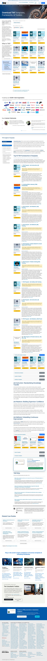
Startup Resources (38, 654)
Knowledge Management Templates (23, 648)
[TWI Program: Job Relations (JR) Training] (33, 33)
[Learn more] (36, 222)
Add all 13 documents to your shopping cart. (21, 91)
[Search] (13, 3)
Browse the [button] (23, 2)
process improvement (17, 422)
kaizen (22, 421)
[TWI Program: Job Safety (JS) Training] (33, 48)
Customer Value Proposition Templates (15, 647)
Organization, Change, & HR (14, 656)
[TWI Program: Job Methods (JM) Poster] (41, 63)
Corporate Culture (42, 577)
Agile (21, 575)
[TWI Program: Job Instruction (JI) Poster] (41, 48)
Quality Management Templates (32, 648)
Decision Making (38, 578)
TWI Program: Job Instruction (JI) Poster (41, 53)
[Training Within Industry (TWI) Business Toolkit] (24, 63)
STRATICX (24, 444)
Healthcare (4, 156)
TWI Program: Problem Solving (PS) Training (24, 53)
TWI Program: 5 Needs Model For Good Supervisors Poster (16, 53)
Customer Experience (16, 574)
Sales (7, 577)
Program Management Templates (32, 646)
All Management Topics (8, 5)
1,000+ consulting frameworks (15, 594)
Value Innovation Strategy (39, 655)
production (17, 430)
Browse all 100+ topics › (38, 580)
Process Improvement (6, 159)
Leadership (40, 574)
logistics (15, 151)
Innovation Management (5, 574)
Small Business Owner (39, 653)
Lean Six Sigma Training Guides (32, 654)
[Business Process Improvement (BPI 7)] (33, 438)
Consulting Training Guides (22, 655)
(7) (16, 27)
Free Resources (30, 652)
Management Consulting (14, 657)
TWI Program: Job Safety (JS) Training (33, 52)
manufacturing (27, 150)
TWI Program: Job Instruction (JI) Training (16, 38)
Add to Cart (16, 57)
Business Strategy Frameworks (23, 652)
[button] (21, 130)
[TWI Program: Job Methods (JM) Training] (41, 33)
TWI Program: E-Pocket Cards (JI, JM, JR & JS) (32, 67)
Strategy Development (7, 573)
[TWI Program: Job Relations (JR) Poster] (16, 63)
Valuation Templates (38, 645)
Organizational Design (38, 575)
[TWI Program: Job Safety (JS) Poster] (16, 78)
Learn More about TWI (7, 58)
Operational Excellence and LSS (15, 655)
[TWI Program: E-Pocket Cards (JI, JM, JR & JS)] (33, 63)
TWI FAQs (4, 151)
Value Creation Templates (39, 647)
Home (3, 5)
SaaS (20, 574)
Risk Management (28, 572)
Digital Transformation (19, 573)
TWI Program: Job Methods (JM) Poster (41, 67)
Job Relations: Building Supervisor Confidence (7, 148)
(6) (21, 27)
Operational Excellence (15, 5)
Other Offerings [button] (31, 2)
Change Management (38, 573)
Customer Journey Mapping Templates (15, 646)
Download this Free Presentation (35, 468)
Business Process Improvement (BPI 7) (33, 442)
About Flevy (35, 3)
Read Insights (42, 372)
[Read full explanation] (36, 489)
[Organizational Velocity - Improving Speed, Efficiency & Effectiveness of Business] (25, 438)
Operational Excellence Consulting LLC (36, 444)
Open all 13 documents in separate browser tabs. (21, 90)
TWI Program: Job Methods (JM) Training (41, 38)
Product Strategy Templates (31, 645)
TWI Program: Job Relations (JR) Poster (16, 67)
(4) (17, 22)
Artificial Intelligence (16, 572)
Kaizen (8, 156)
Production (4, 161)
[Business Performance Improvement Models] (41, 438)
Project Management (30, 575)
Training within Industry (6, 162)
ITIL (13, 576)
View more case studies (23, 543)
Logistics (27, 576)
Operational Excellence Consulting (18, 54)
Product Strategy (38, 652)
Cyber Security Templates (14, 648)
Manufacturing (26, 573)
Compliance (37, 576)
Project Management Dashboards (32, 647)
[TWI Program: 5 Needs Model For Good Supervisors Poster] (16, 48)
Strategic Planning (4, 576)
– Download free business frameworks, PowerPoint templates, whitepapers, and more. (23, 0)
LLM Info (29, 655)
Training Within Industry (17, 141)
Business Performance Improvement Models (40, 443)
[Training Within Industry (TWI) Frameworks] (24, 33)
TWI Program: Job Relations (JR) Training (33, 38)
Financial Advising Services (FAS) (23, 656)
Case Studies (20, 653)
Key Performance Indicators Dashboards (23, 646)
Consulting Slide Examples (22, 654)
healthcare (41, 150)
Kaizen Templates (21, 645)
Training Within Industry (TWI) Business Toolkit (24, 67)
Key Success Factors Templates (23, 647)
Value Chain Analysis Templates (40, 646)
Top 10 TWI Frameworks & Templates (7, 145)
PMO (25, 576)
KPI (2, 573)
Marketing (9, 577)
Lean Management (30, 653)
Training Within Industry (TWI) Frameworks (23, 38)
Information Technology (16, 575)
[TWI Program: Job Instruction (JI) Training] (16, 33)
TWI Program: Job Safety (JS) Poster (16, 82)
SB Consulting (24, 69)
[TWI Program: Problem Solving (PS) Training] (24, 48)
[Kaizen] (17, 438)
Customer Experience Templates (15, 645)
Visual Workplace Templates (39, 648)
